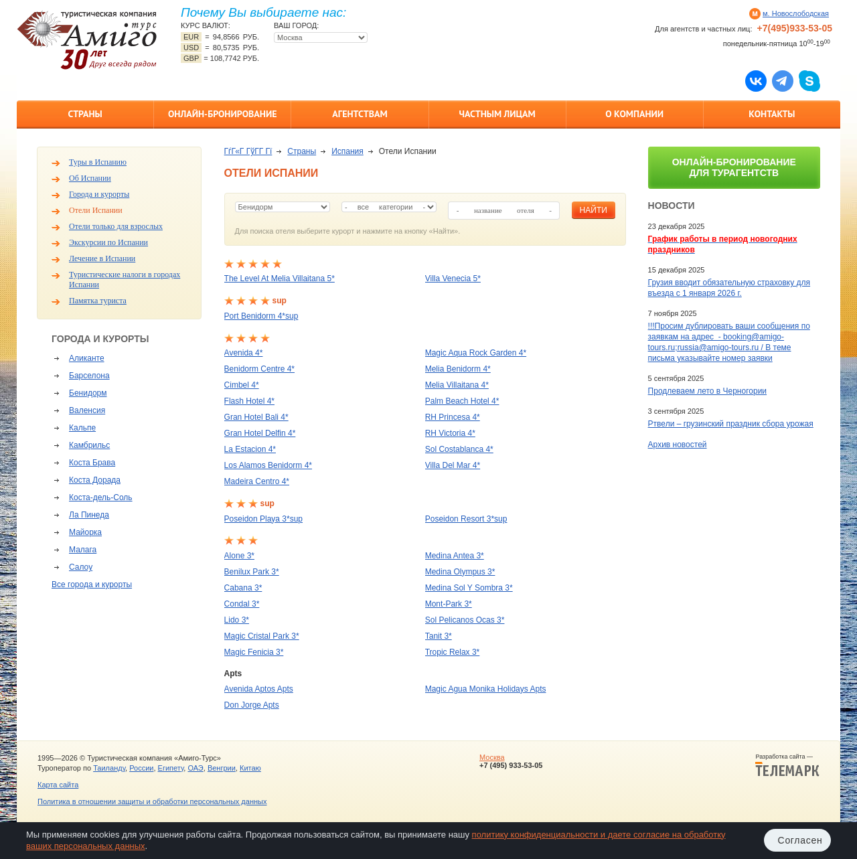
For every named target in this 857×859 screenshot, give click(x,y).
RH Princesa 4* (452, 417)
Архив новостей (677, 444)
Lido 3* (236, 620)
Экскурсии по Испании (108, 242)
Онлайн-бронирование (222, 114)
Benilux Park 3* (251, 571)
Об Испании (90, 178)
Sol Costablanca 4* (459, 449)
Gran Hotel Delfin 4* (260, 433)
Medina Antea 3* (454, 555)
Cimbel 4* (241, 385)
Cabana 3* (243, 588)
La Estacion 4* (250, 449)
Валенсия (87, 410)
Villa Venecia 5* (453, 278)
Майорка (85, 532)
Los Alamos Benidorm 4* (268, 465)
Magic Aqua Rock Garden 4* (475, 353)
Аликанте (86, 358)
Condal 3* (242, 604)
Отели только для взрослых (116, 226)
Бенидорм (87, 393)
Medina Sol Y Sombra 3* (469, 588)
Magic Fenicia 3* (254, 652)
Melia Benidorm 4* (458, 369)
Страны (85, 114)
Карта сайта (57, 785)
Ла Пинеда (89, 515)
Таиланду (109, 768)
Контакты (772, 114)
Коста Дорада (95, 480)
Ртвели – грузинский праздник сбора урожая (730, 423)
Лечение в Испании (102, 258)
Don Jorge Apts (251, 705)
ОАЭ (195, 768)
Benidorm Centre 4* (259, 369)
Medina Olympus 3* (460, 571)
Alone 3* (239, 555)
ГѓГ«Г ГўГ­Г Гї (248, 151)
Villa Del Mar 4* (452, 465)
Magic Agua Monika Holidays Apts (485, 689)
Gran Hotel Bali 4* (256, 417)
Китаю (250, 768)
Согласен (800, 840)
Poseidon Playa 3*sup (263, 519)
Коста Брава (92, 462)
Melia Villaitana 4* (457, 385)
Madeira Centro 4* (256, 481)
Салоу (80, 567)
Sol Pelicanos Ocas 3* (465, 620)
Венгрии (222, 768)
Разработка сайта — (787, 765)
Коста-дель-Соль (101, 497)
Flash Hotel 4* (249, 401)
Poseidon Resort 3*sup (466, 519)
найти (593, 210)
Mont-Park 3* (448, 604)
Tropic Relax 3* (452, 652)
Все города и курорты (92, 584)
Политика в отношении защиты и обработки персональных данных (151, 801)
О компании (634, 114)
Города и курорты (99, 194)
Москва (492, 757)
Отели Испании (96, 210)
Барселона (89, 375)
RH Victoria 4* (450, 433)
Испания (347, 151)
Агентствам (359, 114)
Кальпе (82, 428)
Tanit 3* (438, 636)
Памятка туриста (98, 300)
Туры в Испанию (98, 162)
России (141, 768)
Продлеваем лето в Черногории (707, 391)
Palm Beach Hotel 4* (462, 401)
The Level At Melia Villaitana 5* (279, 278)
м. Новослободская (796, 13)
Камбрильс (89, 445)
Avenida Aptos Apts (258, 689)
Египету (171, 768)
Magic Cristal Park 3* (261, 636)
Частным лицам (497, 114)
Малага (82, 549)
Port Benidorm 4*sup (261, 316)
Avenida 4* (243, 353)
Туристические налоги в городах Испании (124, 279)
